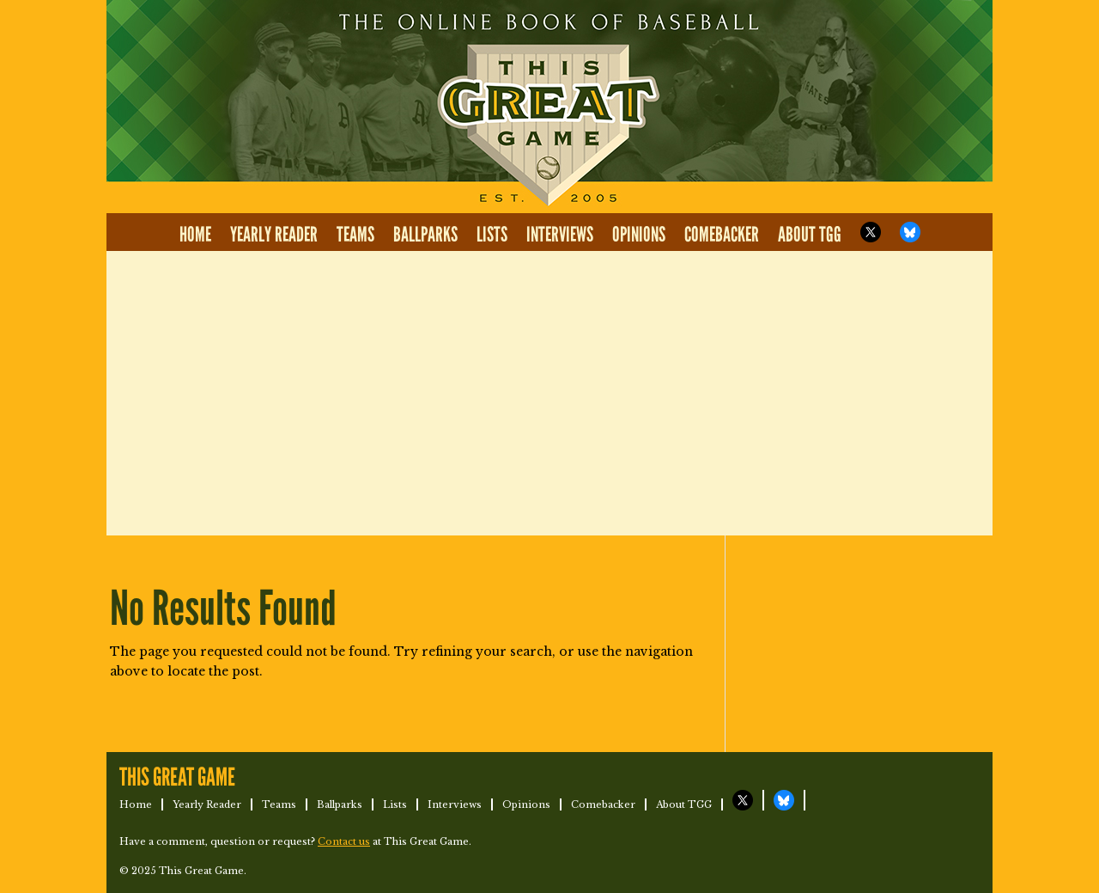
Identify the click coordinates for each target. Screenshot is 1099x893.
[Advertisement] (549, 393)
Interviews (559, 235)
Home (195, 235)
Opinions (638, 235)
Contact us (344, 841)
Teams (355, 235)
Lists (492, 235)
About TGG (809, 235)
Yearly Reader (274, 235)
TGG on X (870, 232)
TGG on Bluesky (910, 232)
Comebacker (721, 235)
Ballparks (425, 235)
